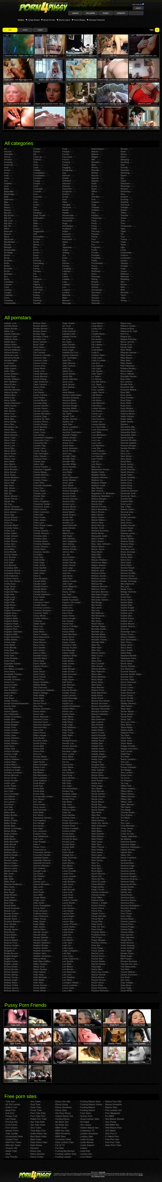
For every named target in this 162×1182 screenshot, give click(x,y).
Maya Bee (96, 554)
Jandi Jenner (68, 384)
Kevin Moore (68, 759)
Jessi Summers (69, 488)
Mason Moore (98, 546)
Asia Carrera (10, 756)
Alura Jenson (10, 512)
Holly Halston (39, 972)
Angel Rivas (10, 605)
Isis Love (66, 339)
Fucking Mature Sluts (90, 1101)
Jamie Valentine (69, 379)
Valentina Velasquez (130, 847)
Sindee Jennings (128, 581)
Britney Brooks (11, 969)
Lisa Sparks (97, 371)
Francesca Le (39, 850)
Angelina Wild (10, 634)
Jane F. (65, 390)
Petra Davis (97, 929)
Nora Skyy (96, 868)
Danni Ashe (38, 661)
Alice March (9, 464)
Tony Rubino (126, 815)
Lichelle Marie (98, 334)
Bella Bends (10, 839)
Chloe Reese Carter (42, 525)
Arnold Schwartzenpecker (16, 703)
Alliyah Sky (9, 501)
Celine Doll (38, 464)
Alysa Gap (9, 515)
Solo (122, 165)
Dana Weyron (39, 642)
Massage (66, 303)
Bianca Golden (11, 865)
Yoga (122, 298)
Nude (94, 183)
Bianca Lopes (10, 868)
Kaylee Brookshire (71, 706)
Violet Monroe (127, 943)
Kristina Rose (68, 826)
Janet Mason (68, 392)
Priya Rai (95, 945)
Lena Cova (67, 956)
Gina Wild (38, 895)
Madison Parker (98, 483)
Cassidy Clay (39, 445)
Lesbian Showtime (89, 1133)
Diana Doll (38, 730)
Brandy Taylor (10, 919)
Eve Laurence (39, 831)
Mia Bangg (96, 602)
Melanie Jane (97, 570)
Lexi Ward (67, 980)
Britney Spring (11, 974)
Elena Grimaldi (40, 764)
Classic (36, 151)
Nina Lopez (96, 855)
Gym (64, 199)
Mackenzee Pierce (100, 469)
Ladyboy (66, 271)
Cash (6, 287)
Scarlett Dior (126, 499)
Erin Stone (38, 815)
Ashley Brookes (11, 722)
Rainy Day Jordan (99, 972)
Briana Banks (10, 935)
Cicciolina (37, 554)
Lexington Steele (70, 982)
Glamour (66, 183)
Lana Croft (67, 892)
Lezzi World (86, 1157)
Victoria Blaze (127, 919)
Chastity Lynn (39, 493)
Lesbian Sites (86, 1136)
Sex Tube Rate (37, 1122)
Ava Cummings (11, 794)
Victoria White (127, 932)
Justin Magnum (69, 586)
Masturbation (97, 149)
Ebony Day (35, 1151)
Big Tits (7, 226)
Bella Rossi (9, 847)
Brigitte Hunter (11, 961)
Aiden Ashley (10, 366)
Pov (93, 244)
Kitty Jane (67, 804)
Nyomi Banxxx (98, 873)
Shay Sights (126, 536)
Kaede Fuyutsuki (70, 600)
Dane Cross (39, 645)
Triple (123, 242)
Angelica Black (11, 621)
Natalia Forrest (98, 738)
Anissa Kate (10, 642)
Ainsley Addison (11, 379)
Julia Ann (66, 573)
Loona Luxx (97, 413)
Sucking (124, 199)
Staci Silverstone (128, 639)
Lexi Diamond (68, 972)
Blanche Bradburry (13, 884)
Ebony (36, 244)
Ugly (122, 247)
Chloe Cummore (41, 512)
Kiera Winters (68, 778)
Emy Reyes (38, 799)
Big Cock (8, 221)
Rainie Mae (96, 969)
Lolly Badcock (98, 403)
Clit (34, 154)
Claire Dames (39, 570)
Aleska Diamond (12, 403)
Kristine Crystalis (70, 828)
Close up (37, 157)
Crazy (36, 186)
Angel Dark (9, 589)
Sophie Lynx (126, 621)
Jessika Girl (67, 520)
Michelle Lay (97, 632)
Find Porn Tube (112, 1142)
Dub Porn (10, 1113)
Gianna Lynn (39, 881)
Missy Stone (97, 682)
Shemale (95, 303)
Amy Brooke (10, 557)
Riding (94, 279)
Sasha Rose (126, 485)
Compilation (39, 175)
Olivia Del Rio (97, 879)
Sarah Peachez (127, 469)
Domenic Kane (40, 741)
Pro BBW (109, 1116)
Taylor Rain (125, 738)
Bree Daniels (10, 924)
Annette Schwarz (12, 679)
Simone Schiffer (128, 573)
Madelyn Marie (98, 475)
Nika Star (95, 815)
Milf (93, 159)
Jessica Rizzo (68, 509)
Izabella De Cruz (70, 352)
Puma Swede (97, 951)
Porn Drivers (11, 1128)
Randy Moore (97, 977)
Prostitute (95, 258)
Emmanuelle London (43, 796)
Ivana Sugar (68, 350)
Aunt (6, 186)
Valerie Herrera (127, 850)
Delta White (38, 695)
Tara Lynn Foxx (127, 722)
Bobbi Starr (9, 897)
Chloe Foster (39, 517)
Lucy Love (96, 443)
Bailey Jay (9, 818)
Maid (64, 298)
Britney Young (10, 977)
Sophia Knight (127, 608)
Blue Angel (9, 892)
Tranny (123, 239)
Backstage (9, 194)
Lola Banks (96, 395)
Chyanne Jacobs (41, 552)
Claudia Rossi (39, 592)
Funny (65, 165)
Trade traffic (102, 1172)
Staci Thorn (125, 642)
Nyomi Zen (96, 876)
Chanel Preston (40, 467)
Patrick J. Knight (99, 903)
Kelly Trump (68, 733)
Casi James (38, 435)
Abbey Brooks (10, 328)
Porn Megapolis (112, 1113)
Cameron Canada (41, 355)
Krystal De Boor (69, 839)
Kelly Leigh (67, 725)
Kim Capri (67, 786)
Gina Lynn (38, 889)
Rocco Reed (126, 371)
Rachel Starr (97, 959)
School (94, 287)
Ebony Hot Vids (62, 1101)
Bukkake (8, 274)
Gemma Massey (41, 865)
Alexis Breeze (10, 435)
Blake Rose (9, 881)
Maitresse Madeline (100, 496)
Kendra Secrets (69, 746)
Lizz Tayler (96, 384)
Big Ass (7, 213)
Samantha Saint (128, 435)
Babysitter (9, 191)
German (66, 175)
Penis (94, 223)
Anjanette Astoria (12, 663)
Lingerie (66, 290)
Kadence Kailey (69, 597)
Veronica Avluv (127, 897)
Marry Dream (97, 538)
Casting (7, 290)
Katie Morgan (68, 669)
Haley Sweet (39, 921)
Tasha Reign (126, 727)
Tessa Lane (125, 775)
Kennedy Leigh (69, 751)
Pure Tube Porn (37, 1116)
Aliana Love (9, 459)
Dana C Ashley (40, 634)
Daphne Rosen (40, 666)
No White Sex (61, 1125)
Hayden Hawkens (41, 943)
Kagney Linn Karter (71, 602)
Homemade (67, 215)
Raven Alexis (97, 982)
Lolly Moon (96, 406)
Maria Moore (97, 515)
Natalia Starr (97, 743)
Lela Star (66, 953)
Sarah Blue (125, 461)
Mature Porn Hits (113, 1101)
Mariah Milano (98, 520)
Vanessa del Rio (128, 884)
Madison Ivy (97, 480)
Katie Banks (68, 661)
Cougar (36, 181)
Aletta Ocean (10, 406)
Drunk (36, 242)
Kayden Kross (69, 693)
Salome (124, 424)
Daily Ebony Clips (38, 1142)
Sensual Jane (127, 512)
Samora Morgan (128, 445)
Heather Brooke (40, 945)
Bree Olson (9, 927)
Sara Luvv (125, 453)
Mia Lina (95, 610)
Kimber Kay (67, 791)
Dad (35, 207)
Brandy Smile (10, 916)
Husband (66, 229)
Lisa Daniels (97, 366)
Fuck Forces (11, 1125)
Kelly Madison (69, 727)
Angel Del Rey (11, 592)
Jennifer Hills (68, 461)
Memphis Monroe (99, 592)
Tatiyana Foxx (127, 733)
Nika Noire (96, 812)
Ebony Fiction (36, 1157)
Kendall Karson (69, 741)
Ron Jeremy (126, 382)
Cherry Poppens (41, 501)
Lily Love (95, 347)
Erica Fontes (39, 804)
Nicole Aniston (98, 794)
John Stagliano (69, 541)
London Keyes (98, 408)
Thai (122, 223)
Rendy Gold (126, 347)
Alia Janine (9, 456)
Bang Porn (10, 1110)
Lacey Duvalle (69, 871)
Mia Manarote (98, 616)
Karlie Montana (69, 634)
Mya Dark (96, 717)
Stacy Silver (126, 647)
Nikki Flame (97, 839)
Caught (7, 292)
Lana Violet (67, 897)
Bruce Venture (40, 342)
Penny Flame (97, 908)
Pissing (94, 234)
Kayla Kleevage (69, 698)
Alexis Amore (10, 432)
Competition (39, 173)
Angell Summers (12, 637)
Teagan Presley (127, 746)
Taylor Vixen (126, 741)
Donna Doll (38, 748)
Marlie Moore (97, 533)
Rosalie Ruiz (126, 384)
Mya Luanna (97, 722)
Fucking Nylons (87, 1110)
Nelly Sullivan (97, 770)
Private (94, 252)
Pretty (94, 250)
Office (94, 191)
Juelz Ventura (68, 570)
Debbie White (39, 685)
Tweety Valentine (128, 836)
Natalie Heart (97, 748)
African (7, 157)
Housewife (67, 221)
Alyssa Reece (10, 520)
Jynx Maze (67, 589)
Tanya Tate (125, 719)
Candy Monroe (40, 376)
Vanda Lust (125, 860)
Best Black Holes (38, 1136)
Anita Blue (9, 650)
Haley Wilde (39, 924)
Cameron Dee (40, 358)
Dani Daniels (39, 647)
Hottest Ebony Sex (64, 1116)
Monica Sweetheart (100, 706)
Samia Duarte (127, 437)
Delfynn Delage (40, 693)
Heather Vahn (39, 953)
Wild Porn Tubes (13, 1142)
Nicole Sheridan (99, 807)
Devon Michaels (40, 717)
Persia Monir (97, 919)
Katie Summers (69, 674)
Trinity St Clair (127, 834)
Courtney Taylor (40, 613)
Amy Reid (8, 562)
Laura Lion (67, 919)
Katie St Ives (68, 671)
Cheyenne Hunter (41, 504)
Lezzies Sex (86, 1154)
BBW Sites (60, 1136)
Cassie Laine (39, 448)
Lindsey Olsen (98, 355)
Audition (8, 183)
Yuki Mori (124, 969)
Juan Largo (67, 568)
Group (65, 197)
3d (5, 149)
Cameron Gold (40, 360)
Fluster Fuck (11, 1116)
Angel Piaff (9, 600)
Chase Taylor (39, 491)
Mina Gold (96, 661)
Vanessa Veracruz (129, 879)
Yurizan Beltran (127, 972)
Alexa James (10, 416)
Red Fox (124, 334)
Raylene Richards (99, 990)
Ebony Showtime (63, 1107)
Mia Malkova (97, 613)
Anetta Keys (10, 584)
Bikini (6, 229)
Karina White (68, 632)
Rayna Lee (125, 323)
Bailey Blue (9, 812)
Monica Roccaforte (100, 701)
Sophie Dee (126, 616)
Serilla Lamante (127, 517)
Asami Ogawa (10, 711)
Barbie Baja (9, 826)
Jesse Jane (67, 483)
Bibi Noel (8, 876)
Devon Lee (38, 714)
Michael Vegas (98, 626)
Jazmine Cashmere (71, 432)
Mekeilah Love (98, 568)
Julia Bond (67, 576)
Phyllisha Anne (98, 935)
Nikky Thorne (97, 847)
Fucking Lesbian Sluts (65, 1154)
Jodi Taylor (67, 536)
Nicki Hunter (97, 780)
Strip (122, 194)
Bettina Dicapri (11, 855)
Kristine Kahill (68, 831)
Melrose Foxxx (98, 589)
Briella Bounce (11, 953)
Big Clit (7, 218)
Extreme (37, 260)
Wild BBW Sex (112, 1125)
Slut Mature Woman (114, 1119)
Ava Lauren (9, 802)
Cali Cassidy (39, 352)
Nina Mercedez (98, 857)
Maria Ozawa (97, 517)
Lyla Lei (95, 461)
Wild (122, 290)
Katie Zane (67, 677)
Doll (35, 234)
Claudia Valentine (41, 594)
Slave (123, 157)
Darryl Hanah (39, 677)
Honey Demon (40, 985)
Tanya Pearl (126, 717)
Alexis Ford (9, 443)
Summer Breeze (128, 671)
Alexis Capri (10, 437)
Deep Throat (39, 215)
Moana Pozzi (97, 690)
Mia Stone (96, 621)
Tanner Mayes (127, 711)
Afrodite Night (10, 360)
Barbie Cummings (12, 828)
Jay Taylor (67, 413)
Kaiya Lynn (67, 605)
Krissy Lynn (67, 820)
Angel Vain (9, 608)
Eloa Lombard (40, 778)
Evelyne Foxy (39, 834)
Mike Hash (96, 647)
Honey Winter (39, 990)
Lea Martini (67, 940)
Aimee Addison (11, 374)
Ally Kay (8, 504)
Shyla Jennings (127, 552)
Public (94, 260)
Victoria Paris (126, 924)
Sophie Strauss (127, 626)
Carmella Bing (40, 403)
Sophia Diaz (126, 605)
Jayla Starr (67, 424)
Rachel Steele (98, 961)
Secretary (96, 292)
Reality (94, 268)
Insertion (66, 236)
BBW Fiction (61, 1128)
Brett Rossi (9, 932)
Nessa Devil (97, 772)
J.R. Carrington (69, 358)
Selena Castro (127, 509)
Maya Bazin (97, 552)
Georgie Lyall (39, 871)
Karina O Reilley (70, 626)
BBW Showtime (62, 1133)
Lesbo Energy (87, 1139)
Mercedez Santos (99, 600)
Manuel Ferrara (98, 507)
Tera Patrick (126, 764)
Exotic (36, 258)
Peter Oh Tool (98, 927)
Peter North (96, 924)
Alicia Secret (10, 472)
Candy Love (39, 371)
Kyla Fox (66, 850)
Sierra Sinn (125, 560)
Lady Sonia (67, 884)
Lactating (66, 268)
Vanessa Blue (127, 863)
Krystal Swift (68, 847)
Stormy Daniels (127, 666)
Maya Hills (96, 557)
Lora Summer (97, 419)
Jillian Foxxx (68, 533)
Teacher (124, 215)
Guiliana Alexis (40, 913)
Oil (92, 194)
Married (66, 300)
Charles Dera (39, 477)
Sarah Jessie (126, 467)
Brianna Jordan (11, 945)
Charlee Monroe (41, 475)
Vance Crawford (128, 857)
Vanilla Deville (127, 887)
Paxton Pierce (98, 905)
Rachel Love (97, 953)
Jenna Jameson (69, 448)
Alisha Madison (11, 477)
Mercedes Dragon (99, 594)
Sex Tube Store (37, 1125)
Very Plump (110, 1122)
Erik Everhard (39, 810)
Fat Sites (59, 1148)
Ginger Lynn (39, 900)
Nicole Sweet (97, 810)
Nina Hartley (97, 850)
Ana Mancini (10, 565)
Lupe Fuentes (98, 451)
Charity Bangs (40, 472)
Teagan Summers (128, 748)
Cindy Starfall (39, 568)
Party (93, 221)
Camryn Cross (40, 363)
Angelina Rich (10, 629)
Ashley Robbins (11, 738)
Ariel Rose (9, 698)
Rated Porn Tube (38, 1119)
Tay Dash (124, 735)
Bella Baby (9, 836)
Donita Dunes (39, 743)
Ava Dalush (9, 796)
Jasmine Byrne (69, 403)
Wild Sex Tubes (12, 1145)
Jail (64, 244)
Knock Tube (36, 1110)
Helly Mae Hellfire (41, 961)
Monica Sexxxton (99, 703)
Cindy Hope (38, 562)
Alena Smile (10, 400)
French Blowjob (79, 20)
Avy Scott (8, 810)
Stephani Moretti (128, 655)
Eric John (37, 802)
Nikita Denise (97, 820)
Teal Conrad (126, 751)
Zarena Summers (128, 974)
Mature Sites (111, 1107)
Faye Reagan (39, 842)
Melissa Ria (97, 584)
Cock (35, 165)
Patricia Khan (97, 900)
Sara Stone (125, 459)
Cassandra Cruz (41, 440)
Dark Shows (36, 1145)
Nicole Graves (98, 796)
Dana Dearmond (41, 637)
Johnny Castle (69, 546)
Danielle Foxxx (40, 655)
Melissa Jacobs (98, 576)
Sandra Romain (127, 448)
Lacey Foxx (67, 873)
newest (25, 30)
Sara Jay (124, 451)
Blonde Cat (9, 889)
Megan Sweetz (98, 565)
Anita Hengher (11, 658)
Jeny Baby (67, 472)
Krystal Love (68, 842)
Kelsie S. (66, 738)
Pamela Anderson (99, 892)
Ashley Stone (10, 741)
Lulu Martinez (97, 445)
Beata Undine (10, 834)
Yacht (123, 295)
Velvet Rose (126, 895)
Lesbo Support (87, 1145)
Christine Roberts (41, 544)
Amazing (8, 162)
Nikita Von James (99, 823)
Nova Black (96, 871)
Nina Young (96, 860)
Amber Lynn (10, 538)
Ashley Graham (11, 733)
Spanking (124, 173)
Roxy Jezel (125, 395)
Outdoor (95, 210)
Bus (6, 276)
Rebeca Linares (128, 326)
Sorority (124, 167)
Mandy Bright (97, 501)
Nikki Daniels (97, 834)
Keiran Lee (67, 711)
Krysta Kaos (68, 834)
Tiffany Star (125, 799)
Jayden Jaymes (69, 419)
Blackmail (8, 239)
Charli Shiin (38, 483)
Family (36, 268)
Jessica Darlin (69, 493)
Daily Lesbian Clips (64, 1142)
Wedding (124, 279)
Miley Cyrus (97, 655)
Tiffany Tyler (126, 802)
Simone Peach (127, 568)
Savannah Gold (127, 493)
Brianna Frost (10, 943)
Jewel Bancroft (69, 525)
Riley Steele (126, 363)
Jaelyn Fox (67, 371)
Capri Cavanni (40, 384)
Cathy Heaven (40, 456)
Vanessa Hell (126, 868)
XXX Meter (110, 1130)
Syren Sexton (126, 701)
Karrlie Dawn (68, 639)
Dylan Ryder (39, 762)
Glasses (66, 186)
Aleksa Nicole (10, 392)
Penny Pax (96, 911)
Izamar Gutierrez (70, 355)
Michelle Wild (97, 642)
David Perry (38, 679)
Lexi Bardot (67, 961)
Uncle (123, 250)
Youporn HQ (11, 1148)
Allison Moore (10, 496)
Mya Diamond (98, 719)
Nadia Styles (97, 730)
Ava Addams (10, 788)
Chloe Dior (38, 515)
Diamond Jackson (41, 725)
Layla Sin (66, 935)
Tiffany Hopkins (127, 788)
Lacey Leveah (69, 876)
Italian (65, 242)
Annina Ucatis (10, 685)
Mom (93, 165)
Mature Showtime (113, 1104)
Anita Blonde (10, 647)
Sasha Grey (126, 483)
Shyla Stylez (126, 554)
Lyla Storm (96, 464)
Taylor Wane (126, 743)
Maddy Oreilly (98, 472)
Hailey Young (39, 919)
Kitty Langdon (68, 807)
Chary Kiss (38, 488)
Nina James (97, 852)
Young (123, 300)
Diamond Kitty (40, 727)
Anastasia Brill (11, 568)
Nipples (95, 181)
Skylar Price (126, 589)
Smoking (124, 162)
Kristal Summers (70, 823)
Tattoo (123, 213)
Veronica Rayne (128, 900)
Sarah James (126, 464)
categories (121, 13)
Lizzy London (97, 390)
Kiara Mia (66, 770)
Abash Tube (11, 1151)
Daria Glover (39, 671)
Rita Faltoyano (127, 366)
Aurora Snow (10, 778)
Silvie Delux (126, 565)
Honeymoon (68, 218)
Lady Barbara (68, 881)
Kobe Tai (66, 812)
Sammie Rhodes (128, 440)
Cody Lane (38, 600)
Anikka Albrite (10, 639)
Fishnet (36, 292)
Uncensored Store (14, 1136)
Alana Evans (10, 384)
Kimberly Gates (69, 794)
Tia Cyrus (125, 778)
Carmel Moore (40, 400)
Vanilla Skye (126, 889)
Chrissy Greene (40, 530)
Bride (6, 263)
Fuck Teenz (85, 1113)
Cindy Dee (38, 557)
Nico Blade (96, 788)
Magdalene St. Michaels (102, 493)
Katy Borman (68, 685)
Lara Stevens (68, 908)
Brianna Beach (11, 940)
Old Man (95, 197)
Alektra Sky (9, 398)
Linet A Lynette (98, 360)
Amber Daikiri (10, 533)
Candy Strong (39, 379)
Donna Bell (38, 746)
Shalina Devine (127, 525)
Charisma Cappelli (42, 469)
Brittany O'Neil (11, 985)
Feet (35, 276)
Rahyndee (96, 967)
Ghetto (65, 178)
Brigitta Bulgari (11, 956)
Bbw (6, 202)
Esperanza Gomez (42, 818)
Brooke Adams (40, 326)
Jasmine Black (69, 400)
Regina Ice (125, 336)
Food (64, 149)
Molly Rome (97, 695)
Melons (94, 154)
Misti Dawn (96, 685)
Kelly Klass (67, 722)
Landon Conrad (69, 900)
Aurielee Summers (13, 772)
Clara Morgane (40, 578)
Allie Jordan (9, 491)
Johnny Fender (69, 549)
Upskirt (123, 260)
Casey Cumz (39, 432)
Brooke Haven (40, 331)
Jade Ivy (66, 368)
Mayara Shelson (99, 560)
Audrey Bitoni (10, 764)
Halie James (39, 927)
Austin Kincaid (11, 780)
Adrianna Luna (11, 355)
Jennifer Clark (69, 456)
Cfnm (6, 298)
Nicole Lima (97, 799)
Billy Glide (9, 879)
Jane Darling (68, 387)
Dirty (35, 226)
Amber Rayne (10, 541)
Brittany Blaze (10, 982)
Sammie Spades (128, 443)
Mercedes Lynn (98, 597)
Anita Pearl (9, 661)
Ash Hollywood (11, 714)
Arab (6, 175)
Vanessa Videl (127, 881)
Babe (6, 189)
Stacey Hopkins (127, 637)
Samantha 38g (127, 427)
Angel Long (9, 597)
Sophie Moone (127, 624)
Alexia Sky (9, 429)
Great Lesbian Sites (89, 1119)
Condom (37, 178)
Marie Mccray (97, 525)
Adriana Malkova (12, 350)
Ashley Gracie (10, 730)
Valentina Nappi (128, 844)
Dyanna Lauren (40, 759)
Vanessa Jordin (127, 871)
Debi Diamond (40, 687)
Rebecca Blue (127, 328)
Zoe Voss (124, 980)
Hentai (65, 210)
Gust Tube (35, 1104)
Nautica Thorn (98, 767)
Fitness (36, 298)
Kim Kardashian (69, 788)
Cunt (35, 199)
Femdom (37, 279)
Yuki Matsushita (128, 967)
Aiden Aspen (10, 368)
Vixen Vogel (126, 951)
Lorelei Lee (96, 421)
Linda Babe (96, 350)
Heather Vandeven (42, 956)
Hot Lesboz (85, 1125)
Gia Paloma (38, 876)
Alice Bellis (9, 461)
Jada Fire (66, 360)
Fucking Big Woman (65, 1151)
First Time (38, 290)
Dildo (35, 223)
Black (6, 236)
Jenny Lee (67, 469)
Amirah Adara (10, 554)
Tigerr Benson (127, 804)
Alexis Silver (10, 451)
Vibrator (124, 263)
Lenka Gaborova (70, 959)
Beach (7, 207)
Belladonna (9, 850)
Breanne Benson (12, 921)
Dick (35, 221)
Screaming (96, 290)
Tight (122, 229)
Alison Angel (10, 480)
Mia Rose (95, 618)
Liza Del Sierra (98, 382)
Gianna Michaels (41, 884)
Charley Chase (40, 480)
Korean (65, 266)
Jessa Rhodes (69, 480)
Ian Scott (66, 326)
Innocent (66, 234)
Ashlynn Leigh (11, 754)
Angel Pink (9, 602)
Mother (94, 173)
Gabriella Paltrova (41, 860)
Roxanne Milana (128, 390)
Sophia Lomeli (127, 610)
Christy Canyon (40, 546)
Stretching (125, 191)
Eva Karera (38, 826)
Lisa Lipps (96, 368)
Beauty (7, 210)
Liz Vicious (96, 379)
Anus (6, 173)
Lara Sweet (67, 911)
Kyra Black (67, 865)
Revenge (95, 276)
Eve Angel (38, 828)
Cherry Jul (38, 499)
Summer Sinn (127, 677)
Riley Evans (126, 355)
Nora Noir (96, 865)
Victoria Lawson (128, 921)
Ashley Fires (10, 727)
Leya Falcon (97, 323)
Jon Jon (66, 554)
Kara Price (67, 613)
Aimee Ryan (10, 376)
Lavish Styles (68, 927)
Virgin (123, 268)
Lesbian (66, 284)
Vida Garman (126, 935)
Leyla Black (96, 326)
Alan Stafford (10, 382)
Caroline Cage (40, 416)
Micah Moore (97, 624)
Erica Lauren (39, 807)
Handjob (66, 205)
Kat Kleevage (68, 650)
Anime (7, 170)
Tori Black (125, 818)
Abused (7, 151)
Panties (95, 215)
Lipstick (65, 292)
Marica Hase (97, 522)
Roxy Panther (127, 398)
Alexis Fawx (10, 440)
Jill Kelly (66, 530)
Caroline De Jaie (41, 419)
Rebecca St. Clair (128, 331)
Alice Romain (10, 467)
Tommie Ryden (127, 812)
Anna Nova (9, 671)
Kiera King (67, 775)
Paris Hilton (96, 897)
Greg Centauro (40, 911)
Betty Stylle (9, 857)
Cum (35, 194)
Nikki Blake (96, 831)
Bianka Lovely (10, 871)
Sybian (123, 210)
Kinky (65, 258)
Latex (65, 274)
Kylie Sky (66, 860)
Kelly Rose (67, 730)
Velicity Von (125, 892)
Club (35, 162)
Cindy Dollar (39, 560)
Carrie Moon (39, 429)
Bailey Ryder (10, 823)
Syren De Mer (127, 698)
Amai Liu (8, 522)
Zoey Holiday (126, 982)
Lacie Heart (67, 879)
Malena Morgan (98, 499)
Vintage (124, 266)
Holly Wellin (38, 980)
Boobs (7, 255)
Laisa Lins (67, 887)
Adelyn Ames (10, 344)
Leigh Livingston (70, 951)
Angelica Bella (11, 618)
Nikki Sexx (96, 844)
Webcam (124, 276)
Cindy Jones (39, 565)
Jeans (65, 250)
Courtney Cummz (41, 608)
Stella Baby (125, 653)
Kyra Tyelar (67, 868)
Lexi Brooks (68, 969)
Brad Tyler (9, 903)
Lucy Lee (95, 440)
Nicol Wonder (97, 791)
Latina (65, 276)
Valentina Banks (128, 842)
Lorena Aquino (98, 424)
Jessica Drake (69, 496)
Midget (94, 157)
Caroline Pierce (40, 421)
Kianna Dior (68, 764)
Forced (65, 154)
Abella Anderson (12, 334)
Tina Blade (125, 810)
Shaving (95, 300)
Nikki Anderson (98, 826)
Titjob (123, 231)
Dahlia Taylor (39, 624)
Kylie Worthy (68, 863)
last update (90, 13)
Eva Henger (39, 823)
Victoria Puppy (127, 927)
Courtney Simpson (42, 610)
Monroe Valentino (99, 714)
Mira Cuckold (97, 663)
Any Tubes (35, 1101)
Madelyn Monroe (99, 477)
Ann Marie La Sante (13, 669)
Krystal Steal (68, 844)
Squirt (123, 181)
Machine (66, 295)
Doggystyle (38, 231)
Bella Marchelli (11, 842)
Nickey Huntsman (99, 778)
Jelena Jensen (69, 437)
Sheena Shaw (127, 544)
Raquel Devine (98, 980)
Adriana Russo (11, 352)
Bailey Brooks (10, 815)
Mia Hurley (96, 605)
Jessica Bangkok (70, 491)
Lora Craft (96, 416)
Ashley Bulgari (11, 725)
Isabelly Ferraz (69, 336)
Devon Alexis (39, 711)
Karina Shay (68, 629)
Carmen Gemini (40, 406)
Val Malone (125, 839)
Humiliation (67, 226)
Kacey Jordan (68, 592)
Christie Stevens (41, 533)
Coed (35, 167)
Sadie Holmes (127, 416)
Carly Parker (39, 398)
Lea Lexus (67, 937)
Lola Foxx (96, 398)
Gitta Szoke (38, 903)
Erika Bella (38, 812)
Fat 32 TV (60, 1145)
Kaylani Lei (67, 703)
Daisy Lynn (38, 629)
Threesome (125, 226)
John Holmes (68, 538)
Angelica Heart (11, 624)
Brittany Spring (11, 988)
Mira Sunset (97, 666)
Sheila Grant (126, 546)
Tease (123, 218)
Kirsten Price (68, 799)
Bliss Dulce (9, 887)
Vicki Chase (126, 913)
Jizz (64, 255)
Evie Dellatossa (40, 836)
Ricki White (125, 350)
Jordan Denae (69, 562)
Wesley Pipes (127, 953)
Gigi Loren (38, 887)
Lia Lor (94, 331)
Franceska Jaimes (42, 852)
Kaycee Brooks (69, 690)
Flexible (37, 303)
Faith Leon (38, 839)
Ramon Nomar (98, 974)
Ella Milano (38, 772)
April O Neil (9, 687)
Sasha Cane (126, 480)
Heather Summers (42, 951)
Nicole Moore (97, 802)
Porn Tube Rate (37, 1113)
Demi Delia (38, 698)
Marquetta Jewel (99, 536)
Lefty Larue (67, 948)
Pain (93, 213)
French (65, 159)
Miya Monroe (97, 687)
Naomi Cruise (97, 733)
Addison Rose (10, 339)
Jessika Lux (68, 522)
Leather (66, 279)
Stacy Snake (126, 650)
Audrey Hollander (12, 767)
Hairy (64, 202)
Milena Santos (98, 653)
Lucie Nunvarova (99, 429)
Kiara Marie (67, 767)
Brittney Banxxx (11, 990)
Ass (6, 181)
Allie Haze (9, 485)
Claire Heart (39, 573)
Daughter (37, 213)
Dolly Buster (39, 738)
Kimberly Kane (69, 796)
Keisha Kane (68, 714)
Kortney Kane (68, 818)
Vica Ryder (125, 911)
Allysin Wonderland (13, 509)
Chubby (37, 149)
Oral (93, 199)
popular (75, 13)
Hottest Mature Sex (89, 1128)
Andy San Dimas (12, 581)
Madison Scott (98, 485)
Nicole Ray (96, 804)
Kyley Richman (69, 857)
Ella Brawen (39, 770)
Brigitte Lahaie (11, 964)
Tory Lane (125, 823)
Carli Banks (38, 392)
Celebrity (8, 295)
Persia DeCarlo (98, 916)
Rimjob (94, 282)
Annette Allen (10, 677)
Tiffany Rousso (127, 796)
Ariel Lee (8, 695)
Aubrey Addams (11, 759)
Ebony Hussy (61, 1104)
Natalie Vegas (98, 754)
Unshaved (125, 258)
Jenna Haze (68, 445)
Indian (65, 231)
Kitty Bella (67, 802)
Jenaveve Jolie (69, 440)
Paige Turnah (97, 889)
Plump (94, 236)
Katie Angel (67, 658)
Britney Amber (11, 967)
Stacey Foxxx (126, 634)
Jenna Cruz (67, 443)
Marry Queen (97, 541)
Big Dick (8, 223)
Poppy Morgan (98, 940)
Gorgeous (67, 191)
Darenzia (37, 669)
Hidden (65, 213)
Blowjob (8, 247)
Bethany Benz (10, 852)
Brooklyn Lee (39, 339)
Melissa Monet (98, 581)
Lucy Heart (96, 437)
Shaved (95, 298)
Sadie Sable (126, 419)
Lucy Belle (96, 432)
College (36, 170)
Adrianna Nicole (11, 358)
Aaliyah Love (10, 323)
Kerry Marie (67, 756)
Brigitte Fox (9, 959)
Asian (6, 178)
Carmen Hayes (40, 408)
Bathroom (8, 199)
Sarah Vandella (127, 477)
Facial (36, 266)
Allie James (9, 488)
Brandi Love (10, 911)
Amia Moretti (10, 552)
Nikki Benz (96, 828)
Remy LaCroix (127, 342)
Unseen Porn (11, 1139)
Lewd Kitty (85, 1151)
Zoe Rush (125, 977)
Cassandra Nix (40, 443)
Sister (123, 151)
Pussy (94, 266)
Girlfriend (66, 181)
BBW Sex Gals (62, 1130)
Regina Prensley (128, 339)
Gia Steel (37, 879)
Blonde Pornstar (49, 20)
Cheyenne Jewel (41, 507)
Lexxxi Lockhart (69, 985)
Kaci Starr (67, 594)
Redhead (95, 271)
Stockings (125, 186)
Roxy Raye (125, 400)
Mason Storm (97, 549)
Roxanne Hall (126, 387)
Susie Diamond (127, 693)
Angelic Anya (10, 613)
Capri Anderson (40, 382)
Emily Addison (40, 780)
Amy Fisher (9, 560)
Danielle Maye (40, 658)
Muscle (94, 175)
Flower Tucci (39, 847)
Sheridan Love (127, 549)
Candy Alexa (39, 368)
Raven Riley (97, 985)
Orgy (93, 205)
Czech (36, 205)
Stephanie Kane (128, 658)
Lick (64, 287)
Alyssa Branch (11, 517)
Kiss (64, 260)
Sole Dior (124, 594)
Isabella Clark (68, 334)
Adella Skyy (9, 342)
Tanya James (126, 714)
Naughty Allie (97, 764)
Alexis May (9, 448)
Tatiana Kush (126, 730)
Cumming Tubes (63, 1139)
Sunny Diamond (128, 682)
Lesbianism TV (87, 1130)
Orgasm (95, 202)
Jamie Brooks (68, 374)
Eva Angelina (39, 820)
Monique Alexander (100, 709)
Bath (6, 197)
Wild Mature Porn (113, 1128)
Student (124, 197)
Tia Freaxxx (126, 780)
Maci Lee (95, 467)
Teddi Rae (125, 754)
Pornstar (95, 242)
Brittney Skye (39, 323)
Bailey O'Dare (10, 820)
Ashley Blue (9, 719)
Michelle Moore (98, 637)
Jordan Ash (67, 560)
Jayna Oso (67, 429)
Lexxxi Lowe (68, 988)
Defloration (38, 218)
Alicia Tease (9, 475)
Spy (122, 178)
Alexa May (9, 419)
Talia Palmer (126, 706)
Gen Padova (39, 868)
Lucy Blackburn (98, 435)
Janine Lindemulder (71, 395)
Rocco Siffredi (127, 374)
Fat (34, 274)
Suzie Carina (126, 695)
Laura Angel (68, 916)
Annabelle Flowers (13, 674)
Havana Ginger (40, 940)
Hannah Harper (40, 932)
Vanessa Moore (127, 873)
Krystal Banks (68, 836)
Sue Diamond (127, 669)
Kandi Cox (67, 608)
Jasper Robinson (70, 411)
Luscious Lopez (98, 453)
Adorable (8, 154)
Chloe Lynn (38, 522)
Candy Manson (40, 374)
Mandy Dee (96, 504)
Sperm (123, 175)
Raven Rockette (99, 988)
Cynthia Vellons (40, 618)
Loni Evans (96, 411)
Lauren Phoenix (69, 924)
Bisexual (8, 231)
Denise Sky (38, 701)
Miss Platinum (98, 671)
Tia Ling (124, 783)
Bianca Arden (10, 863)
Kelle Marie (67, 717)
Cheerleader (10, 303)
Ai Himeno (9, 363)
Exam (36, 255)
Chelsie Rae (39, 496)
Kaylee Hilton (68, 709)
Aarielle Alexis (10, 326)
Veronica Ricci (127, 903)
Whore (123, 284)
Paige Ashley (97, 887)
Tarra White (125, 725)
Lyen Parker (97, 459)
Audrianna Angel (12, 770)
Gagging (66, 167)
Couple (36, 183)
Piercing (95, 231)
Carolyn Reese (40, 424)
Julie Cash (67, 584)
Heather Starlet (40, 948)
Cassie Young (39, 451)
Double (36, 239)
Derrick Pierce (40, 703)
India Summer (69, 331)
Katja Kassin (68, 679)
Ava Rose (8, 804)
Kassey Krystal (69, 647)
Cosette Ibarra (40, 605)
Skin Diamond (127, 584)
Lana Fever (67, 895)
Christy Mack (39, 549)
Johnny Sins (68, 552)
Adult (7, 1154)
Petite (94, 229)
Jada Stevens (68, 363)
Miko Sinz (96, 650)
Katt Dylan (67, 682)
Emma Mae (38, 791)
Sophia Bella (126, 602)
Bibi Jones (9, 873)
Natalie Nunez (98, 751)
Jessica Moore (69, 507)
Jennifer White (69, 464)
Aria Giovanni (10, 690)
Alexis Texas (10, 453)
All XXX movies (12, 1104)
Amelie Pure (10, 546)
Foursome (67, 157)
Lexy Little (67, 990)
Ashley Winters (11, 743)
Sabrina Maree (127, 413)
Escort (36, 252)
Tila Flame (125, 807)
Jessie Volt (67, 517)
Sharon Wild (126, 530)
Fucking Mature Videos (91, 1104)
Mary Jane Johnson (100, 544)
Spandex (124, 170)
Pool (93, 239)
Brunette (8, 268)
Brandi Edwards (11, 908)
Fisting (36, 295)
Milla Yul (95, 658)
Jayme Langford (70, 427)
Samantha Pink (127, 429)
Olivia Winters (98, 884)
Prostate (95, 255)
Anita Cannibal (11, 653)
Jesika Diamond (70, 477)
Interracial (67, 239)
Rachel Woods (98, 964)
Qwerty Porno (12, 1130)
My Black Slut (61, 1122)
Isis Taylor (67, 342)
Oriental (95, 207)
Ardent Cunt (11, 1107)
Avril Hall (8, 807)
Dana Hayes (39, 639)
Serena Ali (125, 515)
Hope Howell (68, 323)
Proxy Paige (97, 948)
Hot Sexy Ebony (63, 1113)
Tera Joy (124, 762)
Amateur (8, 159)
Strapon (124, 189)
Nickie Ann (96, 783)
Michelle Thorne (99, 639)
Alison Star (9, 483)
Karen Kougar (69, 618)
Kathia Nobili (68, 653)
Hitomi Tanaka (40, 969)
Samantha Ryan (128, 432)
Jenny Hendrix (69, 467)
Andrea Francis (11, 578)
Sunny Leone (126, 687)
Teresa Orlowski (128, 767)
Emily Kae (38, 786)
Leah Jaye (67, 943)
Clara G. (37, 576)
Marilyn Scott (97, 528)
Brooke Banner (40, 328)
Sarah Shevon (127, 472)
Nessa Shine (97, 775)
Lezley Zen (96, 328)
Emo (35, 247)
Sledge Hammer (128, 592)
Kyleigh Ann (68, 855)
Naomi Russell (98, 735)
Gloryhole (67, 189)
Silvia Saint (125, 562)
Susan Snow (126, 690)
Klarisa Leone (68, 810)
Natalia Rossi (97, 741)
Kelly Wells (67, 735)
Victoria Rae (126, 929)
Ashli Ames (9, 746)
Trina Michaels (127, 826)
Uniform (124, 255)
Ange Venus (10, 586)
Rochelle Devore (128, 376)
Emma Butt (38, 788)
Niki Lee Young (98, 818)
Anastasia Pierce (12, 573)
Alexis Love (9, 445)
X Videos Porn (112, 1136)
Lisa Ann (95, 363)
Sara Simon (126, 456)
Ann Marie (9, 666)
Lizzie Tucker (97, 387)
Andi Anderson (11, 576)
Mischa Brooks (98, 669)
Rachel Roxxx (98, 956)
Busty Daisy (39, 347)
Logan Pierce (97, 392)
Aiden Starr (9, 371)
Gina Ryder (38, 892)
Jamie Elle (67, 376)
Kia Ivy (65, 762)
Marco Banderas (99, 509)
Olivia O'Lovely (98, 881)
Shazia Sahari (127, 538)
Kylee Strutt (67, 852)
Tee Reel (124, 756)
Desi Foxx (38, 706)
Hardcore (66, 207)
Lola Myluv (96, 400)
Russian (95, 284)
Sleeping (124, 159)
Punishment (97, 263)
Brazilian (8, 260)
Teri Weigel (125, 770)
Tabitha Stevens (128, 703)
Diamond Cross (40, 719)
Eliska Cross (39, 767)
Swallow (124, 202)
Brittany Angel (10, 980)
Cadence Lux (39, 350)
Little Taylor (96, 374)
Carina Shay (39, 387)
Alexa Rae (9, 424)
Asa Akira (8, 709)
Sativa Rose (126, 488)
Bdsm (6, 205)
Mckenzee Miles (99, 562)
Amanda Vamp (11, 528)
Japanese (67, 247)
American (8, 165)
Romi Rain (125, 379)
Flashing (37, 300)
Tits (122, 234)
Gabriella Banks (40, 857)
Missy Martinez (98, 677)
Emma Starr (39, 794)
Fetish (36, 282)
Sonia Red (125, 597)
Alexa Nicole (10, 421)
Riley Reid (125, 360)
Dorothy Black (40, 756)
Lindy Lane (96, 358)
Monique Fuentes (99, 711)
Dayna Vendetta (40, 682)
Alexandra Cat (11, 427)
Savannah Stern (128, 496)
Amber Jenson (11, 536)
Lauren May (68, 921)
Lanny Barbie (68, 903)
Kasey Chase (68, 642)
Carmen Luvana (40, 411)
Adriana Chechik (12, 347)
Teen (122, 221)
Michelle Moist (98, 634)
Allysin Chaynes (11, 507)
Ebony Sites (61, 1110)
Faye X (36, 844)
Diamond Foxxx (40, 722)
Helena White (39, 959)
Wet (122, 282)
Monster (95, 170)
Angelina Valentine (13, 632)
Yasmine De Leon (128, 964)
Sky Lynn (124, 586)
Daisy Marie (39, 632)
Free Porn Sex (112, 1139)
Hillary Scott (39, 967)
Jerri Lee (66, 475)
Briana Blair (9, 937)
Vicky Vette (125, 916)
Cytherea (37, 621)
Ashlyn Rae (9, 748)
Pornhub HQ (11, 1122)
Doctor (36, 229)
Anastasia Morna (12, 570)
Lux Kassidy (97, 456)
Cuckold (37, 191)
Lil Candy (95, 336)
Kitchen (65, 263)
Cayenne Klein (40, 459)
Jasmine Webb (69, 408)
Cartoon (8, 284)
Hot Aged (84, 1122)
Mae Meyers (97, 488)
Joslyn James (68, 565)
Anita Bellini (9, 645)
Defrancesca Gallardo (43, 690)
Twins (123, 244)
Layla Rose (67, 932)
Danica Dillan (39, 653)
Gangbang (67, 170)
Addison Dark (10, 336)
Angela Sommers (12, 610)
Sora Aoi (124, 629)
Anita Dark (9, 655)
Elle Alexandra (40, 775)
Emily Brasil (38, 783)
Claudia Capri (39, 584)
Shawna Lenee (127, 533)
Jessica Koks (68, 501)
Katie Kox (67, 666)
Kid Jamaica (68, 772)
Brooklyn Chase (40, 336)
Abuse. (103, 1176)
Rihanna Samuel (128, 352)
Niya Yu (95, 863)
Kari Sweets (68, 621)
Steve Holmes (127, 661)
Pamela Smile (98, 895)
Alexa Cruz (9, 413)
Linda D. (95, 352)
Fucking (66, 162)
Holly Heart (38, 974)
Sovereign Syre (127, 632)
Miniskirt (95, 162)
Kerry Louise (68, 754)
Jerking (65, 252)
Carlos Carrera (40, 395)
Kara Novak (68, 610)
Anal (6, 167)
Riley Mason (126, 358)
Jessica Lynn (68, 504)
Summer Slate (127, 679)
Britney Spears (11, 972)
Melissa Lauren (98, 578)
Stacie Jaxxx (126, 645)
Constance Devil (41, 602)
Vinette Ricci (126, 940)
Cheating (8, 300)
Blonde (7, 244)
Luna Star (96, 448)
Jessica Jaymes (69, 499)
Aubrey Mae (10, 762)
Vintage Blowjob (34, 20)
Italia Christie (68, 344)
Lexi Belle (67, 964)
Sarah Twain (126, 475)
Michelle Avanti (98, 629)
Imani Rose (67, 328)
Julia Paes (67, 578)
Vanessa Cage (127, 865)
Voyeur (123, 271)
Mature (94, 151)
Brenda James (11, 929)
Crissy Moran (39, 616)
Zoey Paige (125, 988)
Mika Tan (95, 645)
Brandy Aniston (11, 913)
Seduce (95, 295)
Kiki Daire (67, 780)
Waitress (124, 274)
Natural (94, 178)
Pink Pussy (96, 937)
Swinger (124, 207)
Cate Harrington (40, 453)
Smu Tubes (35, 1128)
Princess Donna (99, 943)
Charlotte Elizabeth (42, 485)
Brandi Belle (10, 905)
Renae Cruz (126, 344)
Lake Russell (68, 889)
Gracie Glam (39, 908)
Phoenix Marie (98, 932)
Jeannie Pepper (69, 435)
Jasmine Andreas (70, 398)
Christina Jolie (40, 536)
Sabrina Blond (127, 411)
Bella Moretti (10, 844)
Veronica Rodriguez (129, 905)
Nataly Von (96, 762)
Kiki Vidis (66, 783)
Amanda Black (11, 525)
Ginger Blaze (39, 897)
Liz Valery (96, 376)
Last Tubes (10, 1119)
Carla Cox (38, 390)
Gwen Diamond (40, 916)
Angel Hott (9, 594)
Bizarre (7, 234)
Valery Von (125, 855)
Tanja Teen (125, 709)
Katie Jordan (68, 663)
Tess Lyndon (126, 772)
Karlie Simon (68, 637)
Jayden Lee (67, 421)
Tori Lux (124, 820)
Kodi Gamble (68, 815)
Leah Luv (66, 945)
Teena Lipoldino (128, 759)
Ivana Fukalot (68, 347)
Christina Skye (40, 538)
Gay (64, 173)
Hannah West (39, 935)
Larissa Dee (68, 913)
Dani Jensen (39, 650)
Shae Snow (125, 522)
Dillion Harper (39, 735)
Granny (65, 194)
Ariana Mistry (10, 693)
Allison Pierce (10, 499)
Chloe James (39, 520)
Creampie (38, 189)
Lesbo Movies (87, 1142)
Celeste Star (39, 461)
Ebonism (34, 1148)
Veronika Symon (128, 908)
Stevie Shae (126, 663)
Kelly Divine (68, 719)
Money (94, 167)
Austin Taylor (10, 786)
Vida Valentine (127, 937)
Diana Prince (39, 733)
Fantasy (37, 271)
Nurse (94, 186)
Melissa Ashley (98, 573)
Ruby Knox (125, 406)
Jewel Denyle (68, 528)
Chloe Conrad (39, 509)
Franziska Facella (41, 855)
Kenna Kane (68, 748)
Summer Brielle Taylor (130, 674)
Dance (36, 210)
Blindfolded (9, 242)
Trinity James (126, 828)
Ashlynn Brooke (11, 751)
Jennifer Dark (68, 459)
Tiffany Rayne (127, 794)
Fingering (37, 287)
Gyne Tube (35, 1107)
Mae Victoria (97, 491)
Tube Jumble (11, 1133)
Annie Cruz (9, 682)
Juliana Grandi (69, 581)
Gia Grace (38, 873)
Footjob (65, 151)
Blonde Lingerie (64, 20)
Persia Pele (96, 921)
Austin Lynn (9, 783)
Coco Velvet (39, 597)
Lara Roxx (67, 905)
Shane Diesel (126, 528)
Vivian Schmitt (127, 948)
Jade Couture (68, 366)
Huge (64, 223)
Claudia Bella (39, 581)
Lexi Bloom (67, 967)
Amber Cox (9, 530)
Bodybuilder (9, 250)
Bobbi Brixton (10, 895)
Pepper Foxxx (98, 913)
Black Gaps (35, 1139)
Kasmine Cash (69, 645)
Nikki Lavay (96, 842)
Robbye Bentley (128, 368)
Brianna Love (10, 948)
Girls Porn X (111, 1133)
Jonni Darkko (68, 557)
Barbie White (10, 831)
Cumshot (37, 197)
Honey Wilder (39, 988)
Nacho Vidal (97, 727)
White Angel (126, 956)
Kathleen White (69, 655)
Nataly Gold (97, 759)
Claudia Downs (40, 586)
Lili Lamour (96, 339)
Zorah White (126, 990)
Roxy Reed (125, 403)
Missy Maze (97, 679)
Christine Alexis (40, 541)
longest (106, 13)
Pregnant (95, 247)
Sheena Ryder (127, 541)
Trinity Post (125, 831)
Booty (6, 258)
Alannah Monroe (12, 390)
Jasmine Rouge (69, 406)
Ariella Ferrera (11, 701)
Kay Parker (67, 687)
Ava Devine (9, 799)
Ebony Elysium (37, 1154)
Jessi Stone (67, 485)
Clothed (37, 159)
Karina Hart (67, 624)
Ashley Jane (10, 735)
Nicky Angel (97, 786)
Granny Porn (86, 1116)
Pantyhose (96, 218)
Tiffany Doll (125, 786)
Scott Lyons (126, 504)
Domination (38, 236)
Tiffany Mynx (126, 791)
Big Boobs (9, 215)
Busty (6, 279)
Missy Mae (96, 674)
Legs (64, 282)
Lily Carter (96, 342)
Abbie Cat (9, 331)
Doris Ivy (37, 754)
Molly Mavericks (99, 693)
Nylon (94, 189)
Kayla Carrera (69, 695)
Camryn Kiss (39, 366)
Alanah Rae (9, 387)
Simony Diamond (128, 578)
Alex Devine (10, 411)
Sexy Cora (125, 520)
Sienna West (126, 557)
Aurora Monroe (11, 775)
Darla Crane (39, 674)
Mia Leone (96, 608)
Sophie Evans (127, 618)
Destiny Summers (41, 709)
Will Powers (126, 959)
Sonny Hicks (126, 600)
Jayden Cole (68, 416)
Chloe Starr (38, 528)
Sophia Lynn (126, 613)
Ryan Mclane (126, 408)
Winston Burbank (128, 961)
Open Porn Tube (113, 1145)
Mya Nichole (97, 725)
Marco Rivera (97, 512)
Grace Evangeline (41, 905)
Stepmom (125, 183)
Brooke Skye (39, 334)
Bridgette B (9, 951)
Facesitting (38, 263)
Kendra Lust (68, 743)
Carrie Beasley (40, 427)
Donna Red (38, 751)
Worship (124, 292)
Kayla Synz (67, 701)
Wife (122, 287)
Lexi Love (67, 974)
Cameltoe (8, 282)
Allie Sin (8, 493)
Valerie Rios (126, 852)
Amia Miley (9, 549)
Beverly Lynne (11, 860)
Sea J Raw (125, 507)
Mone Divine (97, 698)
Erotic (36, 250)
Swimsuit (124, 205)
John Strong (68, 544)
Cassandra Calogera (43, 437)
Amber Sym (9, 544)
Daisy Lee (38, 626)
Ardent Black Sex (38, 1133)
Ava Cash (8, 791)
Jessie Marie (68, 512)
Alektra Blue (10, 395)
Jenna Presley (69, 451)
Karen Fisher (68, 616)
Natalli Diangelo (98, 756)
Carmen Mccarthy (41, 413)
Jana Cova (67, 382)
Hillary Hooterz (40, 964)
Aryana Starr (10, 706)
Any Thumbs (11, 1157)
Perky (94, 226)
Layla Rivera (68, 929)
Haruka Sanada (40, 937)
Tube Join (10, 1101)
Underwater (126, 252)
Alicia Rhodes (10, 469)
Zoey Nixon (125, 985)
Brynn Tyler (38, 344)
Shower (124, 149)
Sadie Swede (126, 421)
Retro (94, 274)
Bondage (8, 252)
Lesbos (83, 1148)
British (7, 266)
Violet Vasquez (127, 945)
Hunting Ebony (62, 1119)
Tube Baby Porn (38, 1130)
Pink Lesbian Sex (113, 1110)
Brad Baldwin (10, 900)
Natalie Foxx (97, 746)
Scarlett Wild (126, 501)
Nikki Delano (97, 836)
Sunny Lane (126, 685)
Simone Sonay (127, 576)
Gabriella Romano (41, 863)
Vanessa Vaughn (128, 876)
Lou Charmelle (98, 427)
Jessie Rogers (69, 515)
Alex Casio (9, 408)
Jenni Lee (67, 453)
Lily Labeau (96, 344)
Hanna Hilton (39, 929)
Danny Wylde (39, 663)
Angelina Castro (11, 626)
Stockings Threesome (97, 20)
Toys (122, 236)
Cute (35, 202)
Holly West (38, 982)
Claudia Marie (39, 589)
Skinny (123, 154)
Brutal (7, 271)
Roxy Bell (125, 392)
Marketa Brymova (99, 530)
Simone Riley (126, 570)
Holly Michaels (40, 977)
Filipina (36, 284)
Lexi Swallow (68, 977)
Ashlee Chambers (12, 717)
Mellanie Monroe (99, 586)
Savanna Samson (128, 491)
